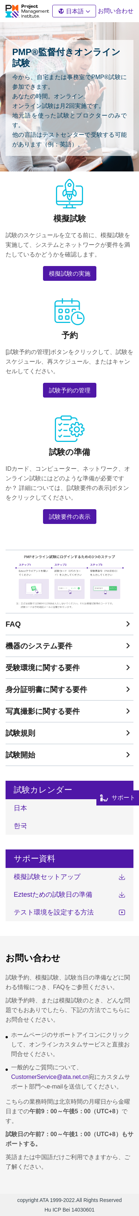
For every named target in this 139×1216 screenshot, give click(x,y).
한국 (20, 826)
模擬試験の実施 (69, 273)
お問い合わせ (115, 11)
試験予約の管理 (69, 390)
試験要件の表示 (69, 517)
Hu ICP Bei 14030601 (69, 1210)
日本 (20, 808)
